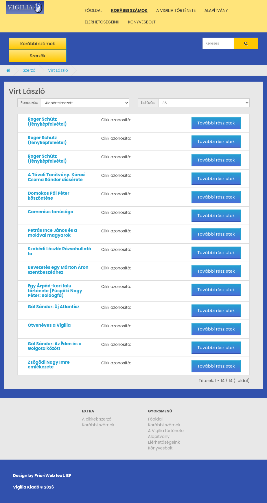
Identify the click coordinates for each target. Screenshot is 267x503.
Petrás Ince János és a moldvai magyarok (52, 232)
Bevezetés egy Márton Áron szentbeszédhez (58, 269)
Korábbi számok (37, 44)
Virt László (58, 70)
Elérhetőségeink (164, 442)
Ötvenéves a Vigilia (49, 325)
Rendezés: (29, 102)
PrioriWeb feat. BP (52, 475)
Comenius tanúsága (50, 212)
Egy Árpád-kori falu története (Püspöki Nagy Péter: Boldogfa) (55, 290)
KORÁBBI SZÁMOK (129, 10)
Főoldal (155, 419)
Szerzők (38, 56)
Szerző (29, 70)
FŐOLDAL (93, 10)
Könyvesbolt (160, 448)
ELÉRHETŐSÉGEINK (102, 22)
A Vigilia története (166, 431)
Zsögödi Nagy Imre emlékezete (49, 364)
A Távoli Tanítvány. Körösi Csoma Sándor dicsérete (57, 177)
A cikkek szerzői (97, 419)
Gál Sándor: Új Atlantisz (54, 307)
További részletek (216, 123)
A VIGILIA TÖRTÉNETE (176, 10)
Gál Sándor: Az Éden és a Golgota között (55, 346)
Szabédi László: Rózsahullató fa (59, 251)
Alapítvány (159, 436)
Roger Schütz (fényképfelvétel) (47, 121)
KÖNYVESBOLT (141, 22)
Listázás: (148, 102)
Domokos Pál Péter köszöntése (48, 195)
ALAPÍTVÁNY (216, 10)
